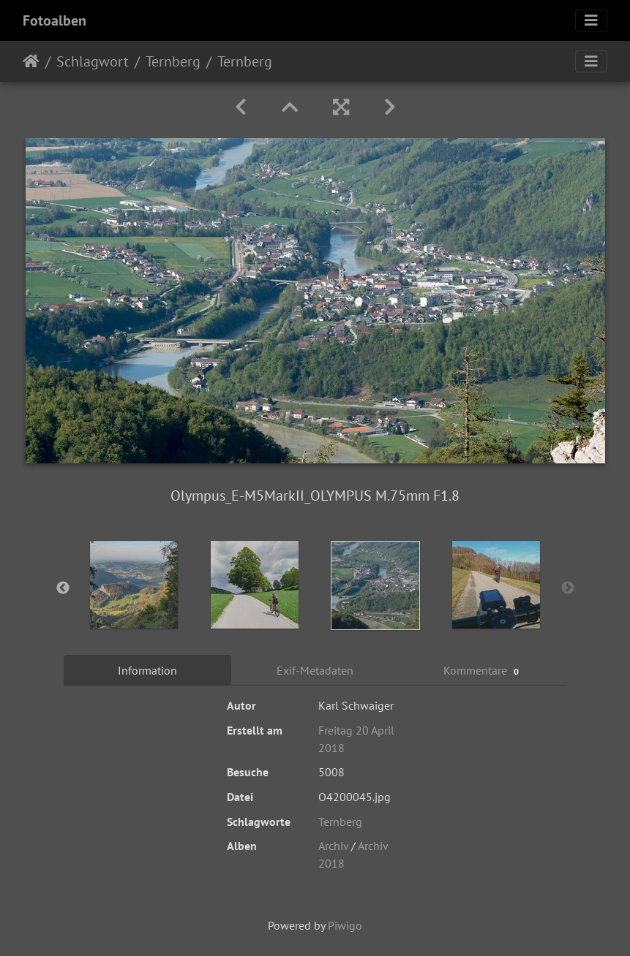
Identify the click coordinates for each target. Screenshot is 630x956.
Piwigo (345, 925)
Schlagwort (92, 61)
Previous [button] (63, 588)
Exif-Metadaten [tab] (315, 670)
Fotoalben (54, 20)
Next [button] (567, 588)
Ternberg (173, 61)
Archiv (333, 845)
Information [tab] (147, 670)
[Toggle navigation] (591, 20)
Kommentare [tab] (482, 670)
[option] (134, 585)
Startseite (31, 61)
